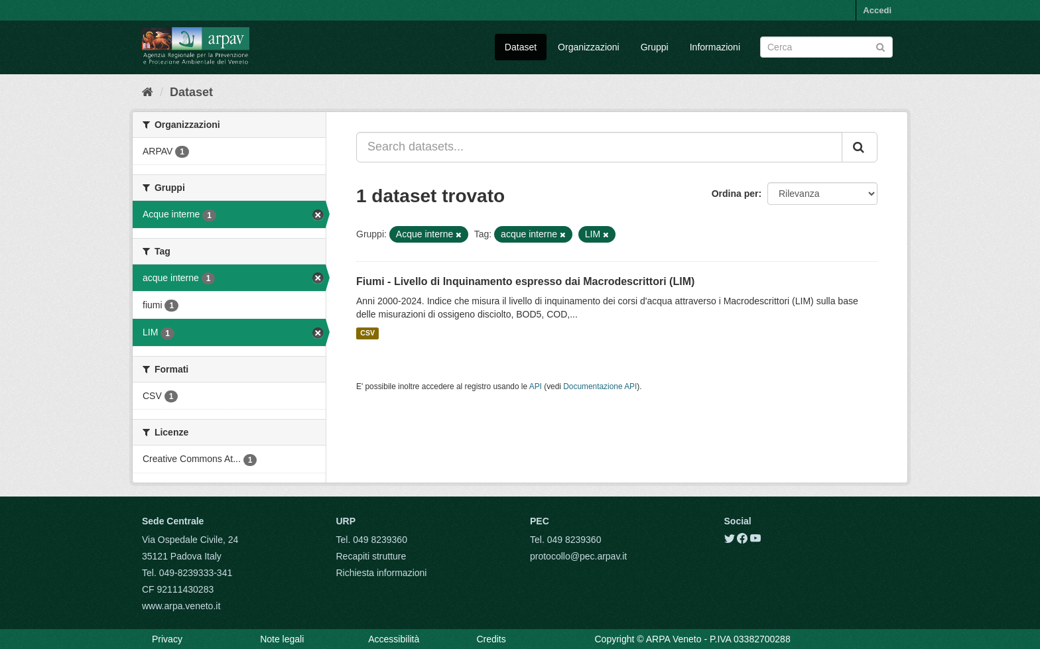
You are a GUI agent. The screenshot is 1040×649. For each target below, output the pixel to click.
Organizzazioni (588, 47)
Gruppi (655, 47)
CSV (367, 333)
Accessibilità (393, 639)
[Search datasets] (826, 47)
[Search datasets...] (599, 147)
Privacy (167, 639)
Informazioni (715, 47)
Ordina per (735, 193)
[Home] (147, 92)
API (535, 386)
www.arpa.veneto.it (181, 606)
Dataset (521, 47)
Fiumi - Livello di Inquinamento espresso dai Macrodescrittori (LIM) (525, 281)
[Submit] (880, 46)
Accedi (877, 10)
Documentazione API (600, 386)
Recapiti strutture (371, 556)
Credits (490, 639)
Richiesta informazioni (381, 572)
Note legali (282, 639)
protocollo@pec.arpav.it (578, 556)
